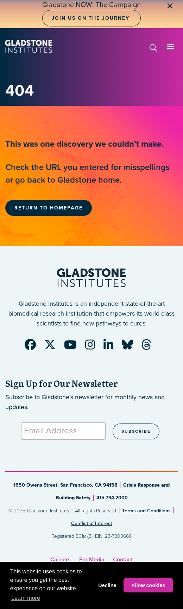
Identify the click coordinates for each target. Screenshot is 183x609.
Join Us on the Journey (91, 18)
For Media (92, 559)
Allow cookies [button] (148, 585)
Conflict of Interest (91, 523)
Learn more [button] (25, 598)
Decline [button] (107, 585)
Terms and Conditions (146, 511)
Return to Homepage (48, 208)
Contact (123, 559)
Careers (60, 559)
